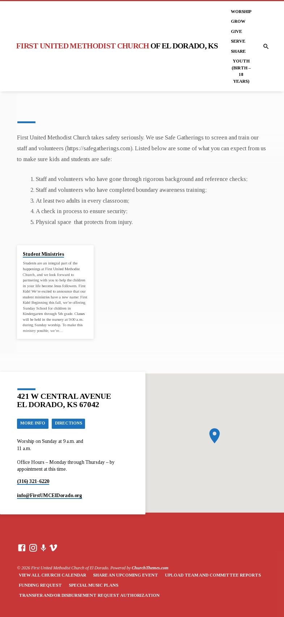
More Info (34, 423)
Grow (238, 21)
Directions (71, 423)
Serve (238, 41)
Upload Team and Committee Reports (213, 575)
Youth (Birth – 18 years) (241, 71)
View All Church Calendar (52, 575)
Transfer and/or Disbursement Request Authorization (89, 595)
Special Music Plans (93, 585)
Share (238, 51)
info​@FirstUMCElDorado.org (49, 495)
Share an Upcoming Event (125, 575)
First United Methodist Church (117, 46)
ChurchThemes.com (150, 567)
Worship (241, 11)
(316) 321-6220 (33, 481)
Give (236, 31)
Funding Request (40, 585)
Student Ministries (43, 254)
